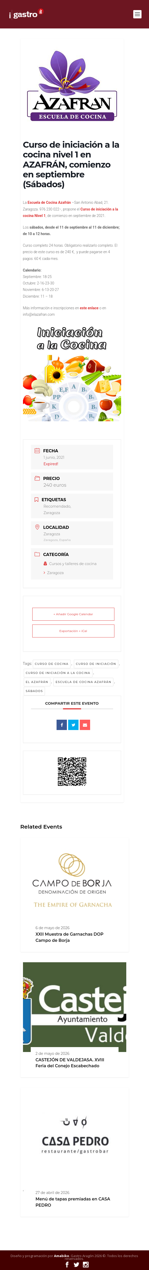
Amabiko (61, 1255)
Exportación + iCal (73, 631)
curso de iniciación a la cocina (58, 673)
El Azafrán (37, 682)
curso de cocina (51, 664)
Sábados (34, 691)
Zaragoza (54, 572)
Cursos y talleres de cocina (70, 563)
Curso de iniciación (96, 664)
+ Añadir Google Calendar (73, 614)
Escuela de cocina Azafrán (83, 682)
